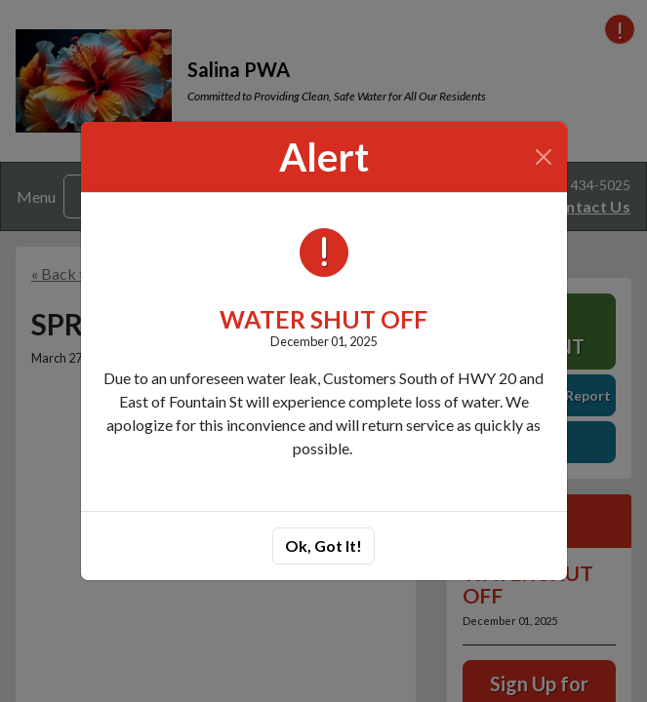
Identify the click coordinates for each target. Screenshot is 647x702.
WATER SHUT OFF (323, 319)
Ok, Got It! (323, 545)
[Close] (543, 157)
